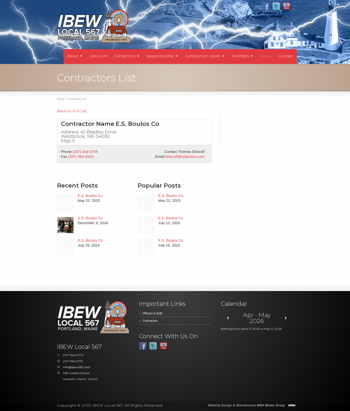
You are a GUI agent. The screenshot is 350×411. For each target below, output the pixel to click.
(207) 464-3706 (85, 151)
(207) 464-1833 (80, 156)
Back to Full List (72, 111)
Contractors (124, 56)
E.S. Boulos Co (90, 195)
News (265, 56)
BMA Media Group (271, 405)
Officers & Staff (152, 313)
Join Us (96, 56)
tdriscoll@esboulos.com (184, 156)
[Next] (285, 318)
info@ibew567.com (76, 367)
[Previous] (228, 318)
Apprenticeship (160, 56)
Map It (68, 141)
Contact (285, 56)
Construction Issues (202, 56)
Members (240, 56)
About (72, 56)
